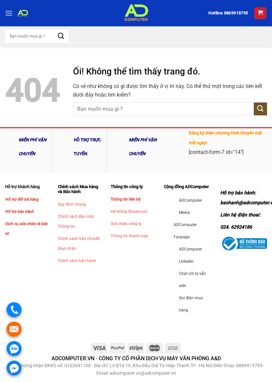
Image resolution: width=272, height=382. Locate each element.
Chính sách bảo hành (77, 260)
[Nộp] (260, 109)
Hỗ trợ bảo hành (19, 211)
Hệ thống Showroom (129, 211)
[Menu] (9, 13)
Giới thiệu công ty (126, 223)
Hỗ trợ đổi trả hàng (21, 199)
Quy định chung (72, 204)
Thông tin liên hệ (125, 199)
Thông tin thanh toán (130, 236)
